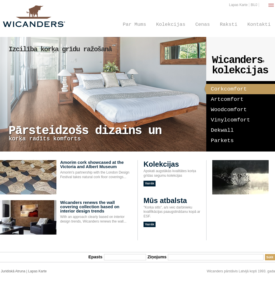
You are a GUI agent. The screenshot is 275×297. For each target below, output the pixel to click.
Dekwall (222, 130)
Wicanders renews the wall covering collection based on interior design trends (89, 206)
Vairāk (149, 183)
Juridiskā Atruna (13, 271)
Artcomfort (227, 99)
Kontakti (259, 24)
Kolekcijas (170, 24)
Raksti (228, 24)
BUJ (254, 5)
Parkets (222, 140)
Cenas (202, 24)
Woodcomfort (229, 110)
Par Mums (134, 24)
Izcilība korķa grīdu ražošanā (60, 49)
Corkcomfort (226, 88)
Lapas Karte (238, 5)
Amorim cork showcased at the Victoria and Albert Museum (92, 164)
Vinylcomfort (230, 120)
